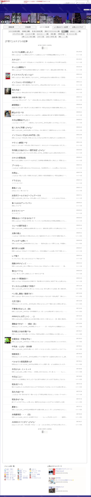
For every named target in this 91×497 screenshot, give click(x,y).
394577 (86, 9)
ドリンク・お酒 (9, 479)
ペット (20, 469)
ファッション (8, 471)
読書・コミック (23, 476)
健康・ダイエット (10, 474)
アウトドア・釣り (35, 471)
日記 (6, 11)
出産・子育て (8, 469)
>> (69, 3)
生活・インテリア (10, 476)
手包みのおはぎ (60, 471)
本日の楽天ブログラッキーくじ (64, 469)
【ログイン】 (87, 11)
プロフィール (11, 11)
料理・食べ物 (8, 478)
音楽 (20, 474)
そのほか (5, 3)
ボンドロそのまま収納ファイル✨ (65, 480)
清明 (57, 489)
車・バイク (33, 472)
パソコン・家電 (35, 474)
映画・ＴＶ (21, 472)
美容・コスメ (8, 472)
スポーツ (33, 469)
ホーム (2, 11)
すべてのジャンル (35, 478)
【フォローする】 (78, 11)
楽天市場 (88, 3)
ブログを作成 (81, 3)
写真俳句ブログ (60, 487)
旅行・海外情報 (23, 478)
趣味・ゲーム (22, 471)
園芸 (20, 479)
